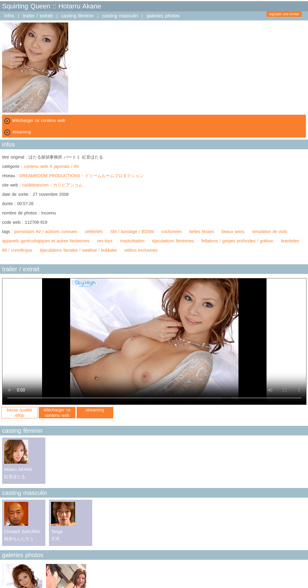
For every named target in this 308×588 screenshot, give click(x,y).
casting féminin (77, 15)
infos (9, 15)
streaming (95, 410)
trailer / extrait (38, 15)
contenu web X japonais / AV (51, 166)
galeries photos (162, 15)
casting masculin (120, 15)
